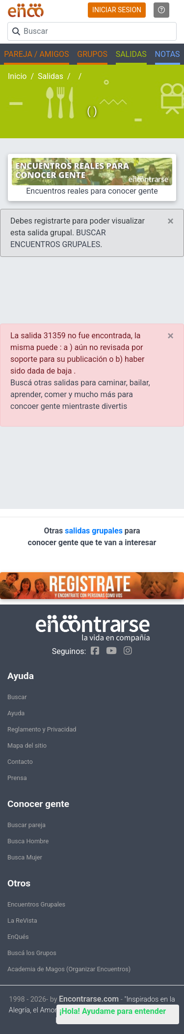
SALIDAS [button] (131, 54)
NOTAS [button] (167, 54)
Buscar (17, 697)
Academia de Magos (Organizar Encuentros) (69, 969)
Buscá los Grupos (31, 953)
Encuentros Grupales (36, 904)
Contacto (20, 761)
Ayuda (16, 713)
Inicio (17, 76)
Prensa (17, 778)
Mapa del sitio (27, 745)
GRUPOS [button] (92, 54)
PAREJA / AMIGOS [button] (36, 54)
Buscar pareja (26, 825)
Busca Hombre (28, 841)
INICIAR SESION (116, 10)
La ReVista (22, 920)
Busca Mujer (24, 857)
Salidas (50, 76)
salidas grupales (95, 530)
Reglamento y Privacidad (42, 729)
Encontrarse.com (89, 999)
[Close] (171, 221)
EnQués (18, 936)
